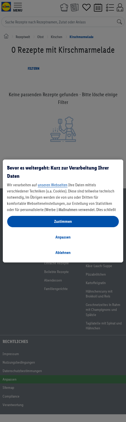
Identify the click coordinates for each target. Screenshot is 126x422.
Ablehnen (63, 252)
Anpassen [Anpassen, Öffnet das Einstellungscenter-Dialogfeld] (63, 237)
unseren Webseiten (52, 184)
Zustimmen (63, 221)
